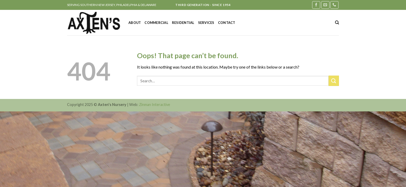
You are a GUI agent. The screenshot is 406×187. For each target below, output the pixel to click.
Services (206, 23)
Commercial (156, 23)
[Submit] (334, 81)
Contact (226, 23)
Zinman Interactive (154, 104)
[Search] (337, 23)
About (134, 23)
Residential (183, 23)
